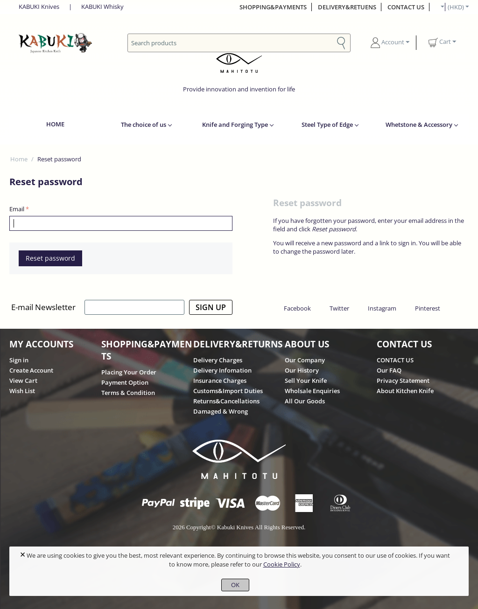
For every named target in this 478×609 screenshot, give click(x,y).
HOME (55, 124)
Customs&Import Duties (228, 391)
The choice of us (143, 124)
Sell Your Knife (306, 380)
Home (19, 159)
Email (16, 209)
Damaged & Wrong (220, 411)
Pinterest (427, 308)
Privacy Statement (403, 380)
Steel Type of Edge (327, 124)
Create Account (31, 370)
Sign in (18, 360)
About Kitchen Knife (405, 391)
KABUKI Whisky (102, 6)
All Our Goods (305, 401)
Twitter (339, 308)
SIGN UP (211, 307)
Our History (302, 370)
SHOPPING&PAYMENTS (273, 7)
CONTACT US (405, 7)
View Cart (23, 380)
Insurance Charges (219, 380)
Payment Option (124, 382)
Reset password (50, 258)
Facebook (297, 308)
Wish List (22, 391)
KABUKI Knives (39, 6)
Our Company (305, 360)
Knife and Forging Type (235, 124)
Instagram (382, 308)
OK (235, 585)
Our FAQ (389, 370)
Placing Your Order (128, 372)
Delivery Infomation (222, 370)
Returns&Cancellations (226, 401)
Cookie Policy (281, 564)
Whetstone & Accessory (419, 124)
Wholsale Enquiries (312, 391)
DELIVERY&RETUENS (347, 7)
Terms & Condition (128, 392)
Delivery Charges (217, 360)
